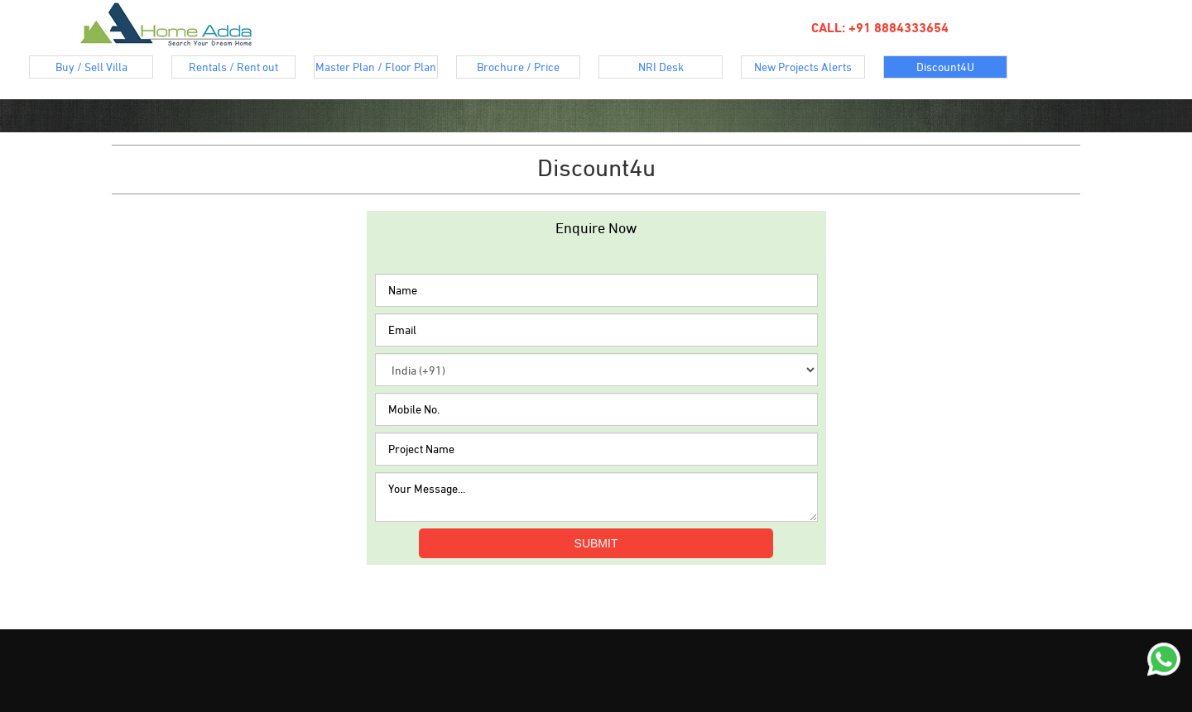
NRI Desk (680, 69)
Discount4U (961, 69)
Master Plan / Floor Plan (376, 69)
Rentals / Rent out (242, 69)
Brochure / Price (528, 69)
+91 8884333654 (897, 28)
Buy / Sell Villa (104, 69)
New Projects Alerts (809, 69)
